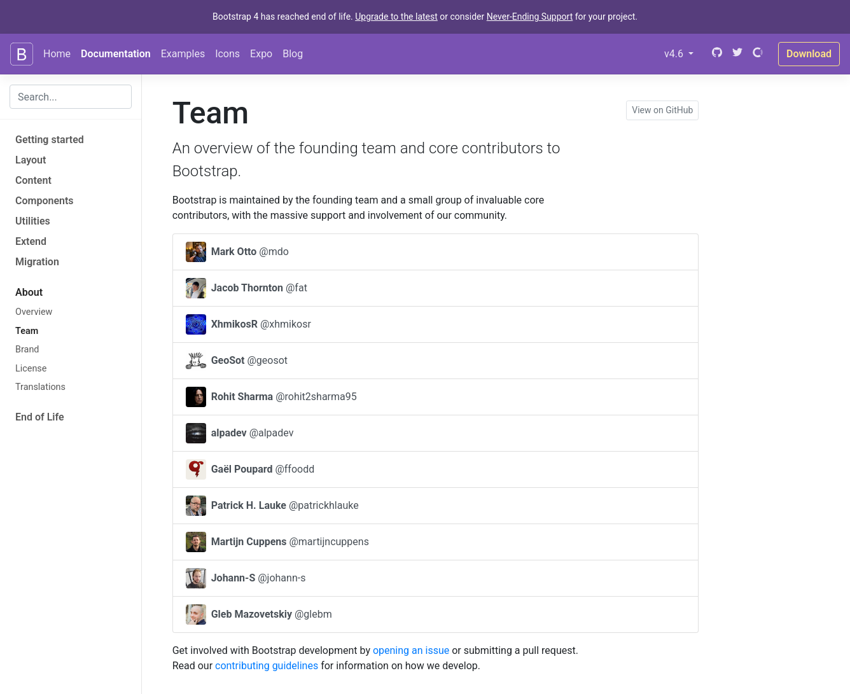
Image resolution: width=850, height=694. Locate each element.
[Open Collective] (757, 53)
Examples (183, 54)
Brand (27, 349)
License (30, 368)
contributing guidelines (266, 666)
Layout (30, 160)
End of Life (39, 417)
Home (57, 54)
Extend (30, 241)
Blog (292, 54)
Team (26, 331)
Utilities (32, 221)
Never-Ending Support (530, 16)
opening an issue (411, 650)
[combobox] (71, 97)
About (29, 292)
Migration (37, 262)
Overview (33, 312)
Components (44, 201)
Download (809, 54)
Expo (261, 54)
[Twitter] (737, 53)
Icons (227, 54)
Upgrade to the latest (396, 16)
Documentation (116, 54)
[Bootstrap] (21, 54)
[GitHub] (716, 53)
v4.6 (681, 53)
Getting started (49, 140)
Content (33, 180)
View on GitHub (662, 110)
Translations (40, 387)
